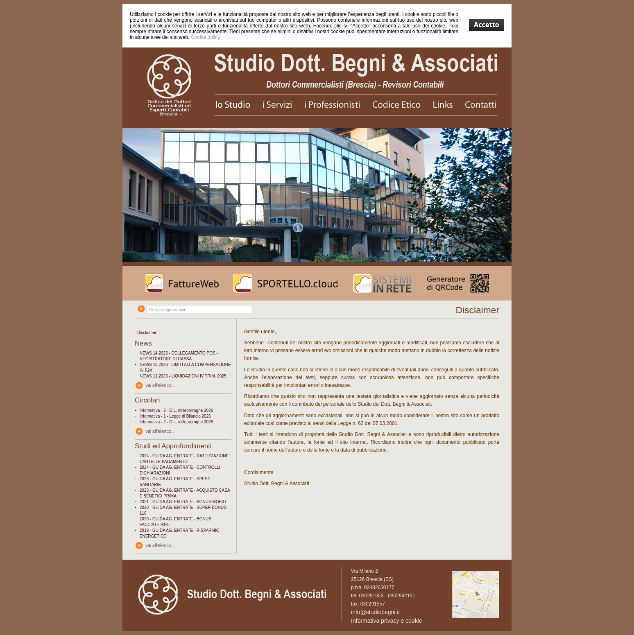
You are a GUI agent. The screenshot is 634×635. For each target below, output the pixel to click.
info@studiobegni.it (375, 612)
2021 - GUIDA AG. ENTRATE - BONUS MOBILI (183, 501)
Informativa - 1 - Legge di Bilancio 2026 (175, 416)
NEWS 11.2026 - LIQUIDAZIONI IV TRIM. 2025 (183, 376)
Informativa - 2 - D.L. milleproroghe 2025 (176, 422)
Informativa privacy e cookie (386, 620)
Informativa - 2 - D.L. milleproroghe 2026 (176, 410)
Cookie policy (205, 37)
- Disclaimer (145, 332)
